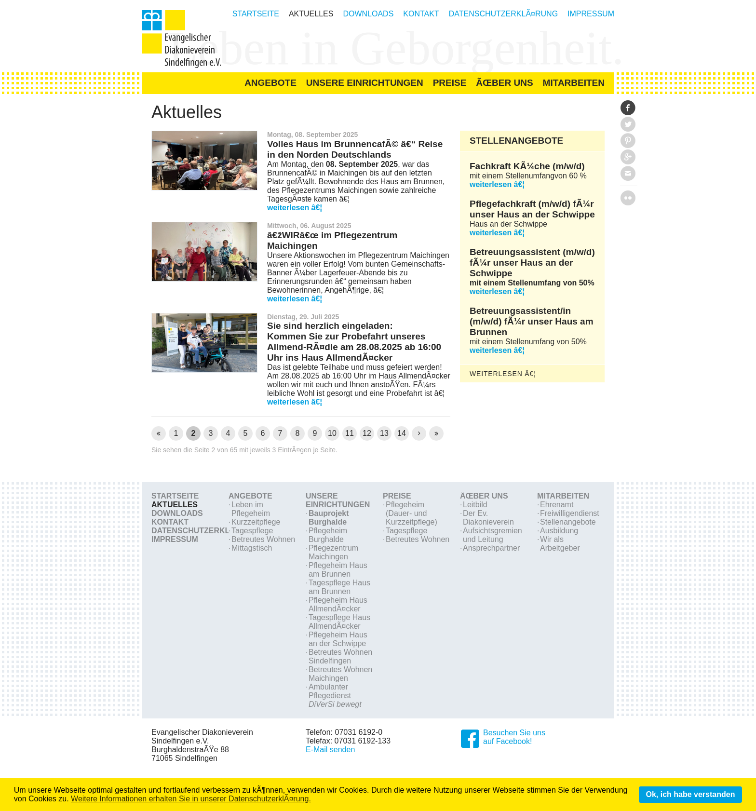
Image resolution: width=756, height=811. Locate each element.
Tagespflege (252, 531)
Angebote (250, 496)
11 (349, 433)
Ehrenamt (556, 504)
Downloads (368, 14)
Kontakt (421, 14)
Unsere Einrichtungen (338, 500)
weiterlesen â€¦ (294, 207)
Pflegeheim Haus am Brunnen (338, 569)
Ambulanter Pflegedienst (335, 695)
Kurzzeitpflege (255, 522)
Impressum (590, 14)
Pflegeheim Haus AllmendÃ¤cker (338, 604)
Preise (397, 496)
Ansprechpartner (491, 548)
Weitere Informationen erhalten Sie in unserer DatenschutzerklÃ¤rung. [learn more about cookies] (191, 799)
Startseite (255, 14)
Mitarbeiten (563, 496)
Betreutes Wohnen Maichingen (340, 673)
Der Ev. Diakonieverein (488, 517)
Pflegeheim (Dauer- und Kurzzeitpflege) (411, 513)
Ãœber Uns (484, 496)
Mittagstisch (251, 548)
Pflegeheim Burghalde (328, 535)
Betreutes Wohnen (263, 539)
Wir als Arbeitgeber (560, 543)
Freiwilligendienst (569, 513)
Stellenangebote (568, 522)
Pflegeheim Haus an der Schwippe (338, 639)
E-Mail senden (330, 749)
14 (401, 433)
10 (332, 433)
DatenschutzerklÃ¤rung (503, 14)
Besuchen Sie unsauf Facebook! (514, 737)
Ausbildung (559, 531)
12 (367, 433)
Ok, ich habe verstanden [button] (690, 794)
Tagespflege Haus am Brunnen (339, 587)
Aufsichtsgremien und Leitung (492, 535)
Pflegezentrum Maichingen (333, 552)
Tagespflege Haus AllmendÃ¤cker (339, 621)
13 (384, 433)
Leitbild (475, 504)
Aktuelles (311, 14)
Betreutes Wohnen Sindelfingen (340, 656)
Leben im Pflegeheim (250, 508)
